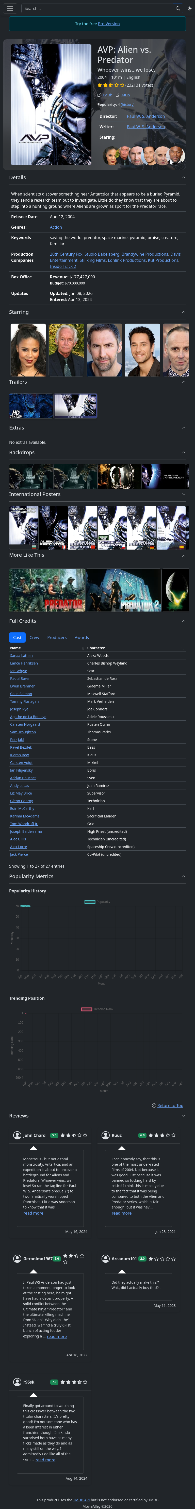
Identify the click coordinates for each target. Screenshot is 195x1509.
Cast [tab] (17, 637)
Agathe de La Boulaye (28, 716)
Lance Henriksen (24, 663)
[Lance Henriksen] (66, 350)
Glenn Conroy (21, 800)
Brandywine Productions (145, 254)
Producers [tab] (57, 637)
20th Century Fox (66, 254)
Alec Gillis (18, 839)
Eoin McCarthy (22, 808)
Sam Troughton (23, 732)
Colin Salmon (21, 693)
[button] (184, 177)
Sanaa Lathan (21, 655)
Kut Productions (163, 260)
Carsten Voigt (21, 762)
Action (56, 227)
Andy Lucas (19, 785)
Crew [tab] (34, 637)
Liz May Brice (21, 793)
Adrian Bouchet (23, 777)
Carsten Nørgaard (25, 724)
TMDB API (81, 1500)
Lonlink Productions (127, 260)
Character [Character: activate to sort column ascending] (96, 647)
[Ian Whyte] (104, 350)
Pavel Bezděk (21, 747)
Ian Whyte (18, 670)
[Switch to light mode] (189, 8)
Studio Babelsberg (102, 254)
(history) (128, 104)
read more (33, 1213)
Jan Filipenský (21, 770)
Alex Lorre (18, 846)
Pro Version (109, 24)
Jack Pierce (19, 854)
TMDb (105, 95)
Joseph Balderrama (26, 831)
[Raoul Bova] (142, 350)
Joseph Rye (19, 709)
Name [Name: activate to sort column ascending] (15, 647)
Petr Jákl (17, 739)
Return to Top (167, 1105)
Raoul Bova (19, 678)
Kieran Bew (19, 754)
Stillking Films (93, 260)
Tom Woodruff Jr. (24, 823)
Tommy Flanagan (24, 701)
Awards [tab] (82, 637)
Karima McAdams (24, 816)
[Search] (97, 8)
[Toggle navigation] (10, 8)
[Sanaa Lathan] (28, 350)
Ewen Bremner (22, 686)
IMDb (123, 95)
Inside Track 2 (63, 266)
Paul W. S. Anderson (146, 116)
